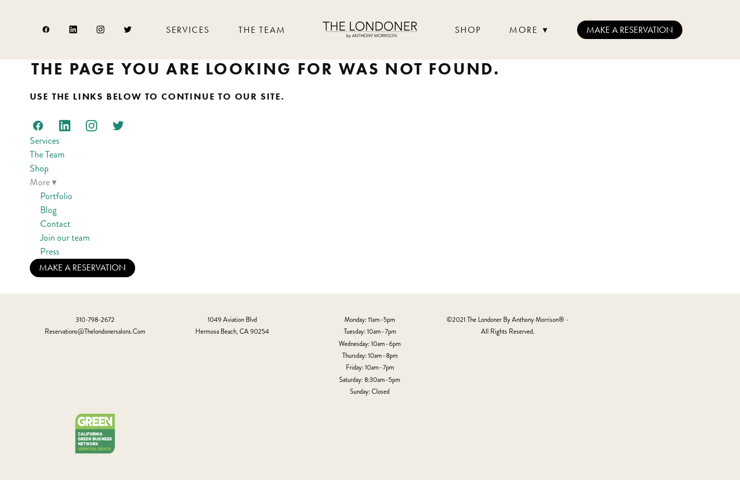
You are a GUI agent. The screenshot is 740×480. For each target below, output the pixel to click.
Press (49, 251)
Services (188, 29)
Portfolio (56, 196)
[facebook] (46, 30)
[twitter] (128, 30)
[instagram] (101, 30)
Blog (48, 210)
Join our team (65, 237)
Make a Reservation (629, 29)
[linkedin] (74, 30)
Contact (55, 224)
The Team (261, 29)
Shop (467, 29)
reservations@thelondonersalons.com (95, 331)
